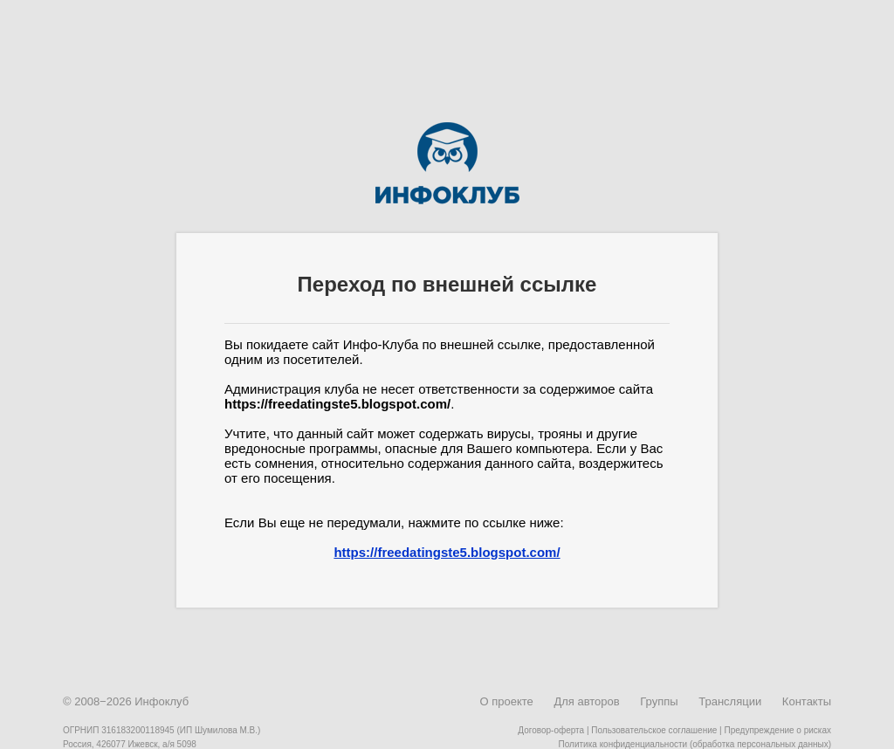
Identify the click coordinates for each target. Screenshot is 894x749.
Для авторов (586, 701)
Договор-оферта (551, 730)
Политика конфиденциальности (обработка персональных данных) (695, 744)
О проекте (506, 701)
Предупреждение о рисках (777, 730)
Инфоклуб (161, 701)
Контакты (806, 701)
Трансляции (729, 701)
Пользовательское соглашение (654, 730)
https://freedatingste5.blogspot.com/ (447, 552)
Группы (658, 701)
